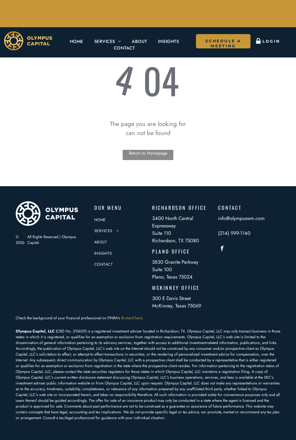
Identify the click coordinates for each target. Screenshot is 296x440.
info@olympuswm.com (241, 218)
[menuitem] (76, 41)
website (84, 383)
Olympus (172, 383)
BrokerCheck (131, 318)
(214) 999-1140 (234, 233)
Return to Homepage (148, 153)
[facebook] (222, 249)
